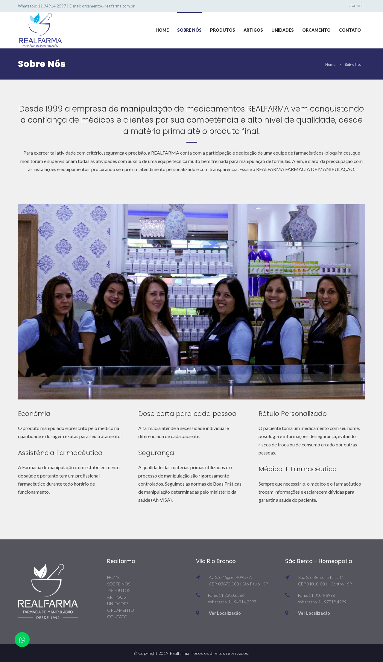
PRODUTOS (118, 590)
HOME (113, 577)
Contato (350, 30)
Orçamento (316, 30)
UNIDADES (117, 603)
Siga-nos (355, 6)
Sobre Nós (189, 30)
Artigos (253, 30)
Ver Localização (225, 613)
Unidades (282, 30)
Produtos (222, 30)
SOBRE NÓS (118, 583)
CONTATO (117, 616)
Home (162, 30)
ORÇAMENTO (120, 610)
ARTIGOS (116, 597)
